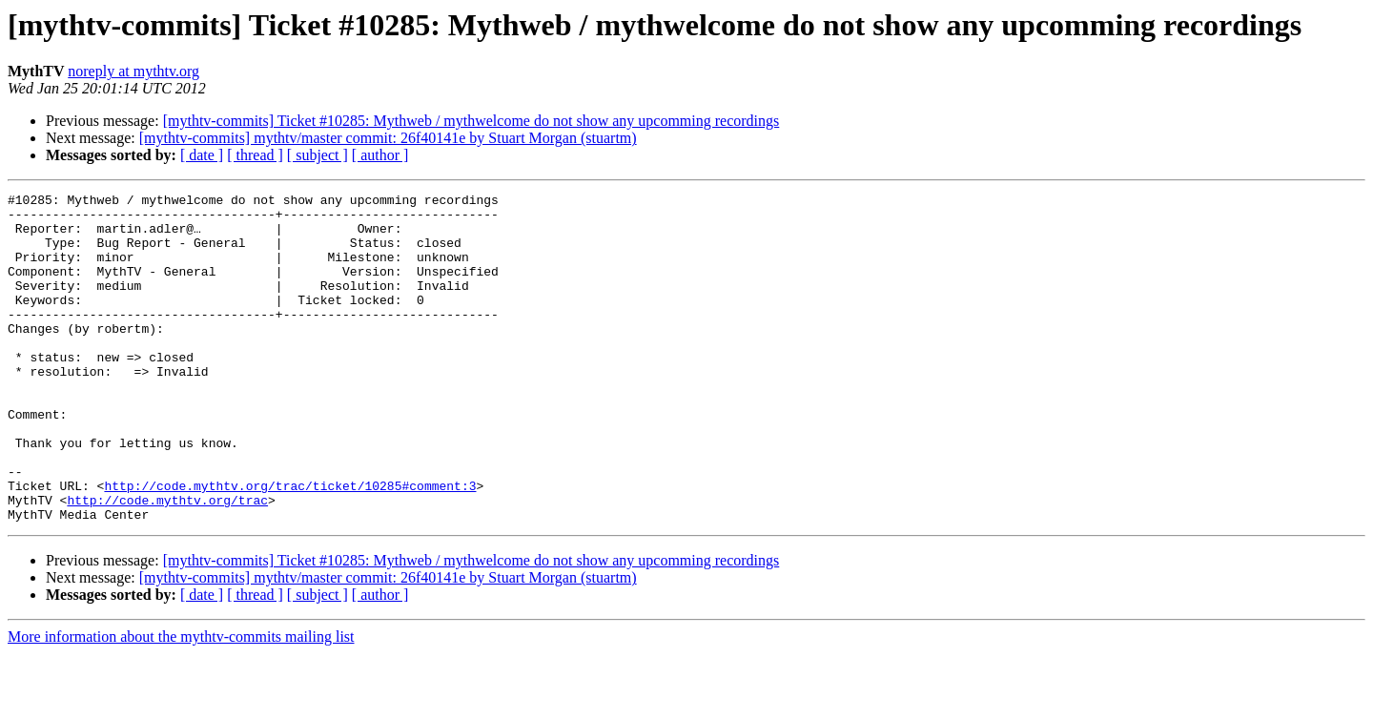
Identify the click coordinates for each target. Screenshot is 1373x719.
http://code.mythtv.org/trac (167, 562)
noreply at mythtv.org (133, 71)
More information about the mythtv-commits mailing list (181, 702)
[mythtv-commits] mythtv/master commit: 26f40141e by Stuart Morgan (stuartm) (388, 138)
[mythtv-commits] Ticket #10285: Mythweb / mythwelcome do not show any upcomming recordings (471, 121)
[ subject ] (317, 155)
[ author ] (380, 155)
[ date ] (201, 155)
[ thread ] (255, 155)
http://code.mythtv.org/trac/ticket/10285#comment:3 (290, 545)
